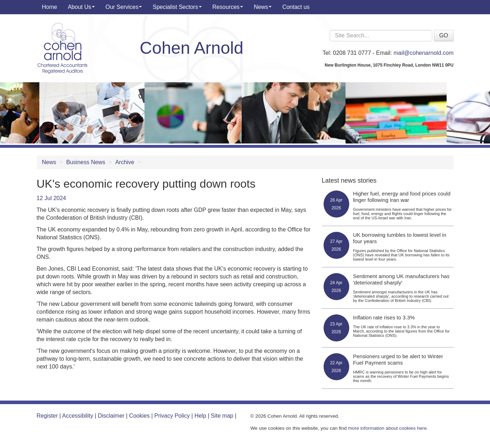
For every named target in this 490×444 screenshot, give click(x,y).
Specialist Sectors (177, 7)
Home (49, 7)
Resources (227, 7)
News (263, 7)
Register (47, 416)
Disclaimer (111, 416)
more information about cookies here (387, 428)
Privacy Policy (172, 416)
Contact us (295, 7)
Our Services (123, 7)
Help (200, 416)
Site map (222, 416)
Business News (85, 162)
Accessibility (77, 416)
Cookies (139, 416)
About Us (81, 7)
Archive (124, 162)
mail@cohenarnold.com (423, 53)
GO (443, 35)
